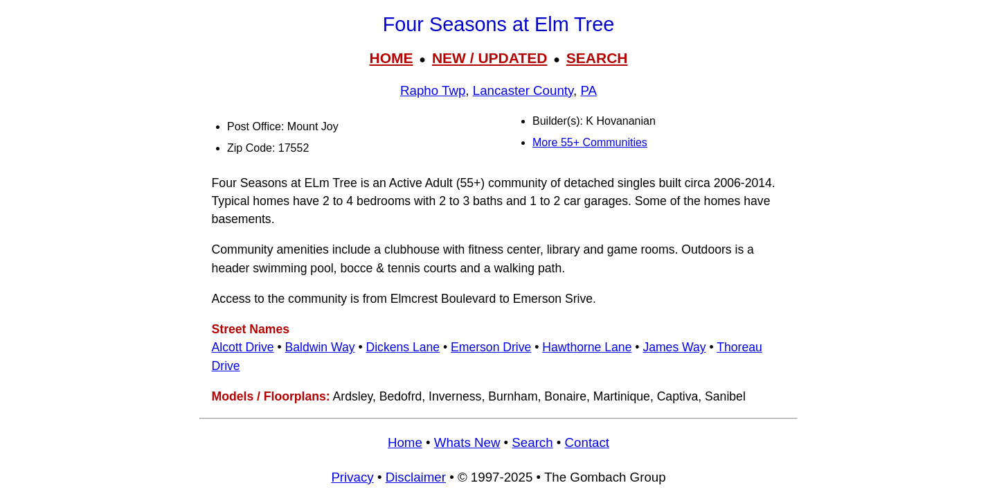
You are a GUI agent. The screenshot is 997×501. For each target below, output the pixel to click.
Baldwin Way (319, 347)
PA (588, 90)
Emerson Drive (491, 347)
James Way (674, 347)
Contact (587, 442)
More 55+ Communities (589, 142)
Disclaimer (416, 477)
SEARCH (597, 58)
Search (532, 442)
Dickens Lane (403, 347)
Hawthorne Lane (586, 347)
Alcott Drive (243, 347)
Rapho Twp (432, 90)
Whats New (467, 442)
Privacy (352, 477)
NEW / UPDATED (489, 58)
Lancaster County (523, 90)
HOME (391, 58)
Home (405, 442)
